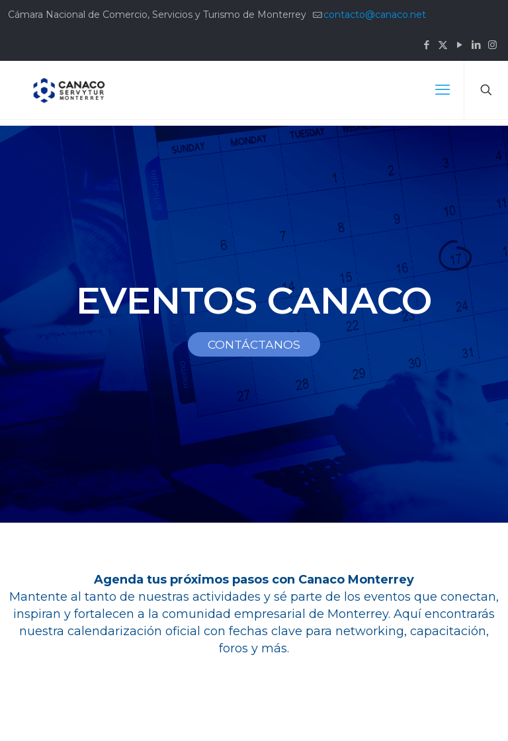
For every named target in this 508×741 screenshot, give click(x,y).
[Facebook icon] (426, 44)
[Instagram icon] (492, 44)
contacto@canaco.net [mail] (374, 15)
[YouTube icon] (459, 44)
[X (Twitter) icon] (443, 44)
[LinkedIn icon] (476, 44)
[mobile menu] (442, 90)
